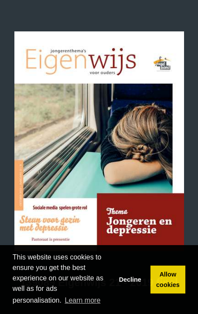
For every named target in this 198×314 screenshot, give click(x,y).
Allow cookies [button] (168, 279)
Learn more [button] (83, 300)
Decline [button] (130, 279)
